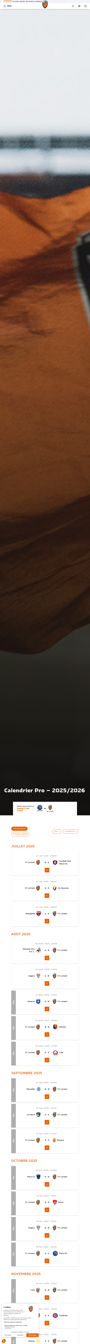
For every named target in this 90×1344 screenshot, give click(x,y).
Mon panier (83, 6)
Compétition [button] (71, 831)
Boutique (22, 1)
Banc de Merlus (30, 1)
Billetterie (15, 1)
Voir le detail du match (47, 870)
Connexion (77, 6)
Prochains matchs (20, 834)
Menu (7, 6)
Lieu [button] (57, 831)
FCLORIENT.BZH (8, 1)
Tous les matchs (19, 828)
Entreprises (38, 1)
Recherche (73, 6)
